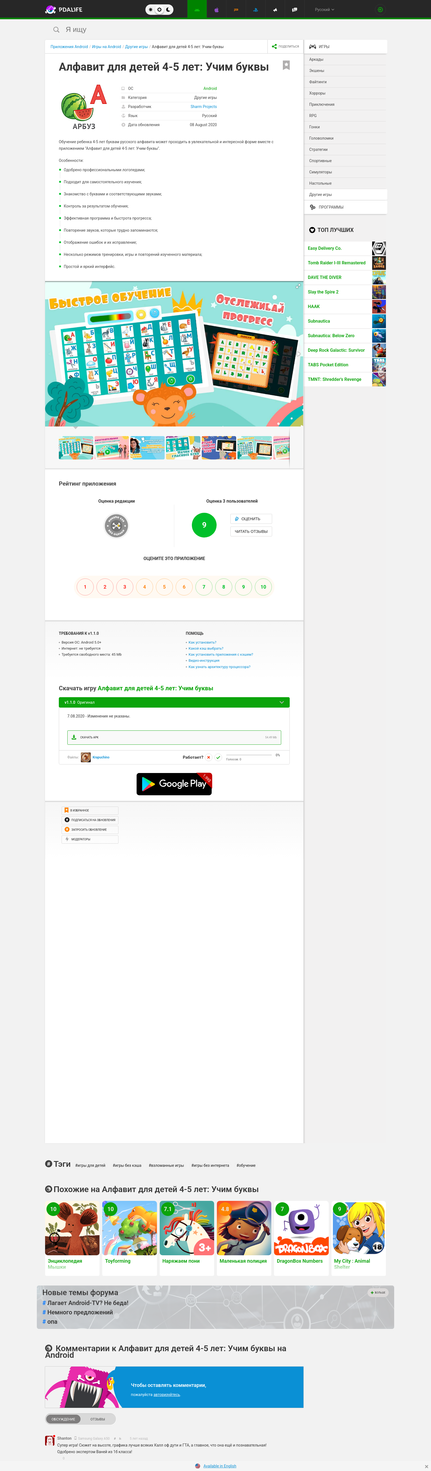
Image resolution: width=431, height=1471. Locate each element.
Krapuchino (101, 757)
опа (49, 1321)
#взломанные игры (166, 1165)
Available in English (219, 1466)
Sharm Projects (204, 106)
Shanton (65, 1438)
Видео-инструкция (204, 660)
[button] (298, 286)
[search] (205, 29)
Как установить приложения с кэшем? (221, 654)
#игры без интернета (210, 1165)
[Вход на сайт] (380, 9)
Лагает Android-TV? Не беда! (85, 1303)
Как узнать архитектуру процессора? (219, 667)
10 (263, 587)
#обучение (246, 1165)
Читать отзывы (251, 531)
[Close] (426, 1466)
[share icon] (285, 47)
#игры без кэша (127, 1165)
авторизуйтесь (166, 1394)
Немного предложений (77, 1312)
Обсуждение (63, 1419)
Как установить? (202, 642)
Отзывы (97, 1419)
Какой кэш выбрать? (206, 648)
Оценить (247, 519)
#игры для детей (90, 1165)
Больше (378, 1292)
